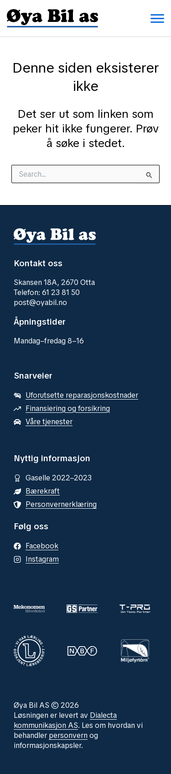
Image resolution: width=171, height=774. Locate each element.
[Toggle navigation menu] (157, 18)
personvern (68, 735)
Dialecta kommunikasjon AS (65, 720)
